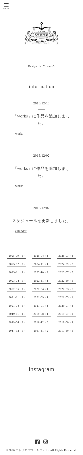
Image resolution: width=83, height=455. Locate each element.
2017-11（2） (42, 330)
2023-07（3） (67, 272)
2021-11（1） (17, 297)
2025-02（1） (17, 264)
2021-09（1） (42, 297)
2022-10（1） (67, 280)
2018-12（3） (42, 322)
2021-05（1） (67, 297)
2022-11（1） (42, 280)
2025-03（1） (67, 255)
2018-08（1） (67, 322)
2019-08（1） (42, 313)
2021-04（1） (17, 305)
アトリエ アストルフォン (32, 450)
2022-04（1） (42, 289)
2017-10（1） (67, 330)
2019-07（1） (67, 313)
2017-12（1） (17, 330)
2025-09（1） (17, 255)
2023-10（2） (42, 272)
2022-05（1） (17, 289)
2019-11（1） (17, 313)
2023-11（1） (17, 272)
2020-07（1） (67, 305)
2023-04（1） (17, 280)
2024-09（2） (67, 264)
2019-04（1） (17, 322)
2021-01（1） (42, 305)
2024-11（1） (42, 264)
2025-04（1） (42, 255)
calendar (21, 231)
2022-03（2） (67, 289)
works (19, 133)
